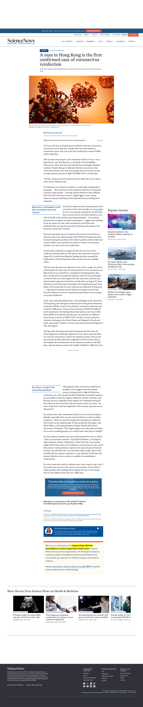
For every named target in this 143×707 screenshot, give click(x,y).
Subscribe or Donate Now (73, 493)
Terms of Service (123, 692)
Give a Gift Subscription (89, 678)
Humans (91, 41)
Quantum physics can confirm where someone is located (120, 234)
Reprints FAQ (77, 504)
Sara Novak (112, 299)
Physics (121, 41)
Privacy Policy (132, 692)
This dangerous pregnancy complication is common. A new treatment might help (59, 617)
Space (132, 41)
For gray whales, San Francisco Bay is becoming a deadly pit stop (121, 264)
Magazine (78, 34)
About (94, 34)
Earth (110, 41)
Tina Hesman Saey (52, 622)
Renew (85, 675)
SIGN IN (124, 34)
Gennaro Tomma (113, 269)
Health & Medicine (57, 50)
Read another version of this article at (64, 140)
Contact (104, 680)
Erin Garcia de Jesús (54, 133)
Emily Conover (113, 239)
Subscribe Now (94, 31)
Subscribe (86, 673)
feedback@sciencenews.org (57, 504)
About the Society (125, 673)
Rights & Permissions (107, 676)
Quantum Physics (115, 229)
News (44, 50)
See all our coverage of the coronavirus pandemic (43, 389)
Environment (113, 289)
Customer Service (88, 680)
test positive (98, 209)
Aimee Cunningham (118, 619)
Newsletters (105, 674)
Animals (111, 259)
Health (80, 41)
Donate (133, 35)
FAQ (103, 671)
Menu (87, 34)
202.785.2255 (113, 692)
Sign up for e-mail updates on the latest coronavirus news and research (46, 209)
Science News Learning (34, 685)
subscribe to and (71, 566)
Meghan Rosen (19, 619)
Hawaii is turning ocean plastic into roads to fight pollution (119, 294)
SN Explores (105, 34)
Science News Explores (15, 685)
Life (100, 41)
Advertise (104, 678)
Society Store (124, 675)
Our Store (116, 34)
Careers (122, 680)
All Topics (68, 41)
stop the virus (66, 226)
